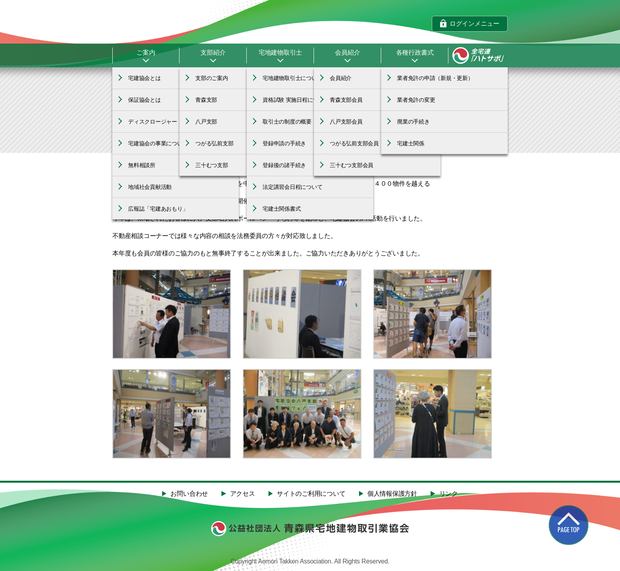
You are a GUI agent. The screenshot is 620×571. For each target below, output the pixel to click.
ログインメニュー (474, 23)
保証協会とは (144, 100)
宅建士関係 (410, 143)
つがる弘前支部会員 (354, 143)
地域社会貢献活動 (150, 187)
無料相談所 (141, 165)
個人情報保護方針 (392, 494)
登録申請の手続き (284, 143)
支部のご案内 (211, 78)
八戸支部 (206, 121)
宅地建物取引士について (292, 78)
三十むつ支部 (211, 165)
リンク (448, 494)
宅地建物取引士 (280, 52)
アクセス (242, 494)
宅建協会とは (144, 78)
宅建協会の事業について (158, 143)
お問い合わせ (189, 494)
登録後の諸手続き (284, 165)
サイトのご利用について (311, 494)
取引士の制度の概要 (287, 121)
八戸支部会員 (346, 121)
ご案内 (145, 52)
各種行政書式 (415, 52)
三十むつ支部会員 (351, 165)
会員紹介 (347, 52)
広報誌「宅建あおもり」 (158, 209)
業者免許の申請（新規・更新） (435, 78)
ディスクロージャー (152, 121)
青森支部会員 (346, 100)
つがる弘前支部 (214, 143)
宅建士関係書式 (282, 209)
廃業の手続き (413, 121)
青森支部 (206, 100)
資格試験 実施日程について (296, 100)
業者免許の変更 (416, 100)
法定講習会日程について (292, 187)
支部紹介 (212, 52)
